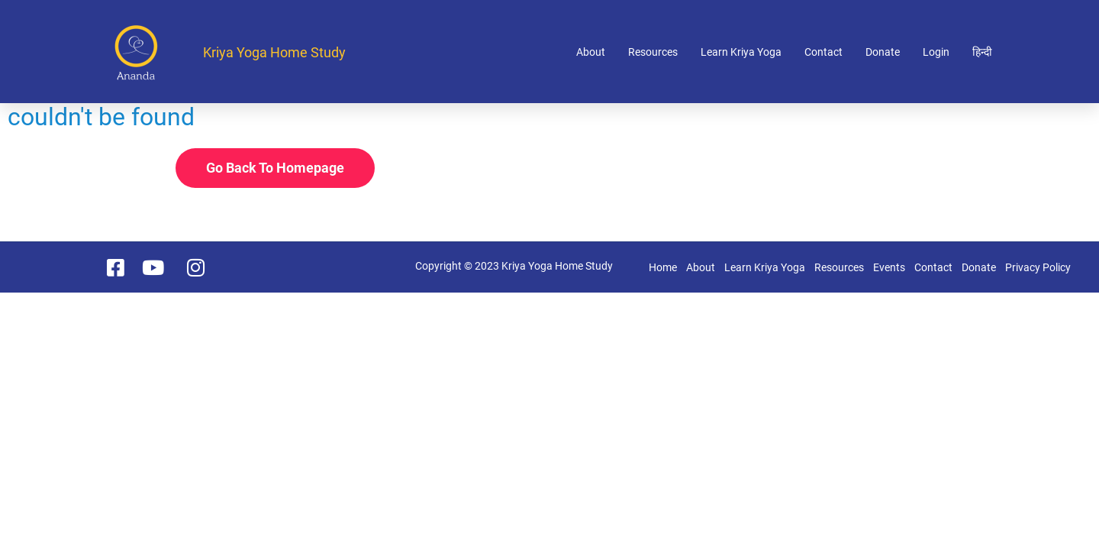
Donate (882, 52)
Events (889, 267)
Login (936, 52)
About (590, 52)
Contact (823, 52)
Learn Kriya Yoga (741, 52)
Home (663, 267)
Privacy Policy (1038, 267)
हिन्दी (982, 52)
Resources (653, 52)
